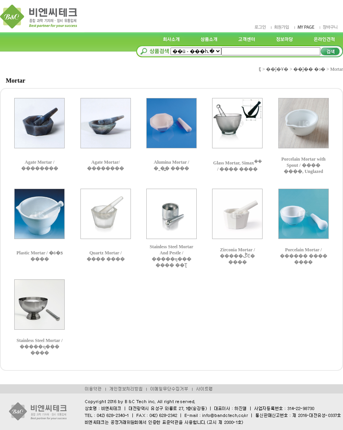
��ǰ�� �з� (309, 69)
